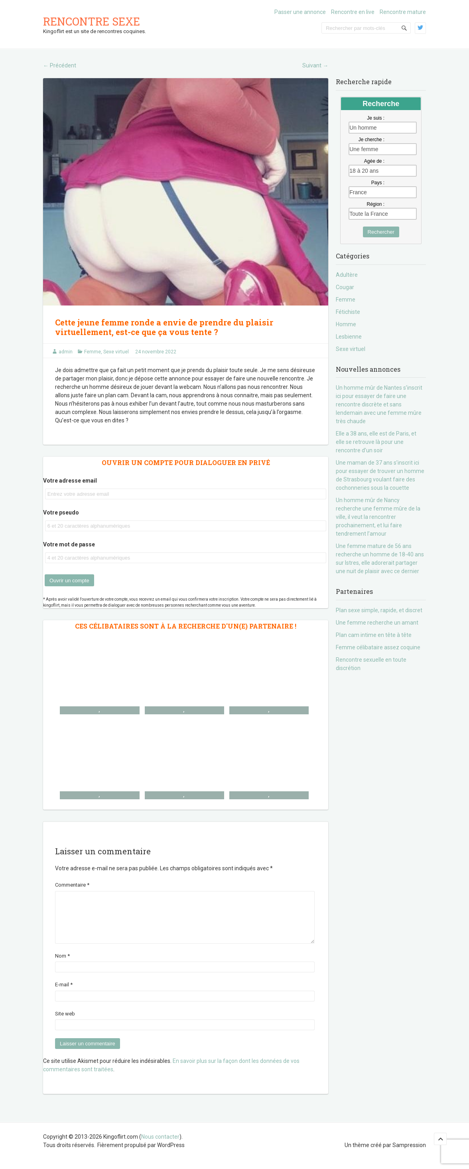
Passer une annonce (300, 12)
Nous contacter (160, 1146)
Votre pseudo (61, 512)
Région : (375, 204)
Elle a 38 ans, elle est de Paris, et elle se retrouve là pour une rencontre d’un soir (376, 441)
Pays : (377, 182)
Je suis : (375, 118)
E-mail (64, 994)
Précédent (59, 65)
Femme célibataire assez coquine (378, 647)
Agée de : (374, 161)
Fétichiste (348, 312)
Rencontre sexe (91, 21)
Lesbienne (349, 336)
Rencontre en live (352, 12)
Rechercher (381, 232)
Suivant (315, 65)
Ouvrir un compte (69, 581)
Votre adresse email (70, 480)
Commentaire (72, 885)
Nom (62, 965)
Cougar (345, 287)
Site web (65, 1023)
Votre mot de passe (69, 544)
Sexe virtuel (116, 352)
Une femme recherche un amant (377, 622)
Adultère (347, 275)
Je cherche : (371, 139)
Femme (92, 352)
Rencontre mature (403, 12)
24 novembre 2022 (155, 352)
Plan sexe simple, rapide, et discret (379, 610)
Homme (346, 324)
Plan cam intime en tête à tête (374, 635)
